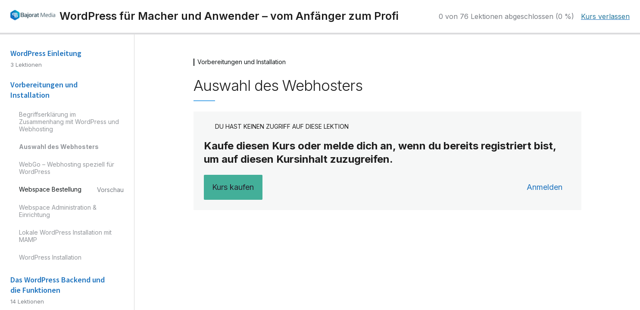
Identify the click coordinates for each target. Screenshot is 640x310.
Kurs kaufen (233, 187)
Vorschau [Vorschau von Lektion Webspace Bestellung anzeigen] (110, 189)
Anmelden (544, 187)
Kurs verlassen (605, 16)
